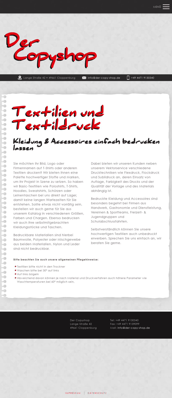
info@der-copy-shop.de (104, 77)
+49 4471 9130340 (142, 77)
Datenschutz (97, 393)
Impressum (73, 393)
